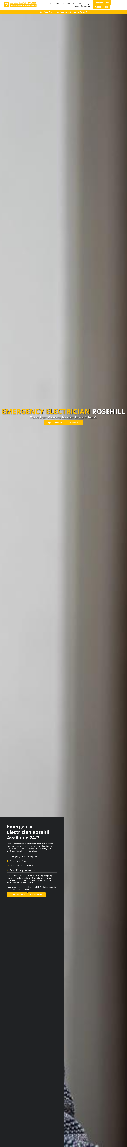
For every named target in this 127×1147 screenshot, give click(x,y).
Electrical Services (74, 3)
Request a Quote (102, 2)
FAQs (88, 3)
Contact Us (85, 6)
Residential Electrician (55, 3)
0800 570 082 (101, 7)
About (76, 6)
